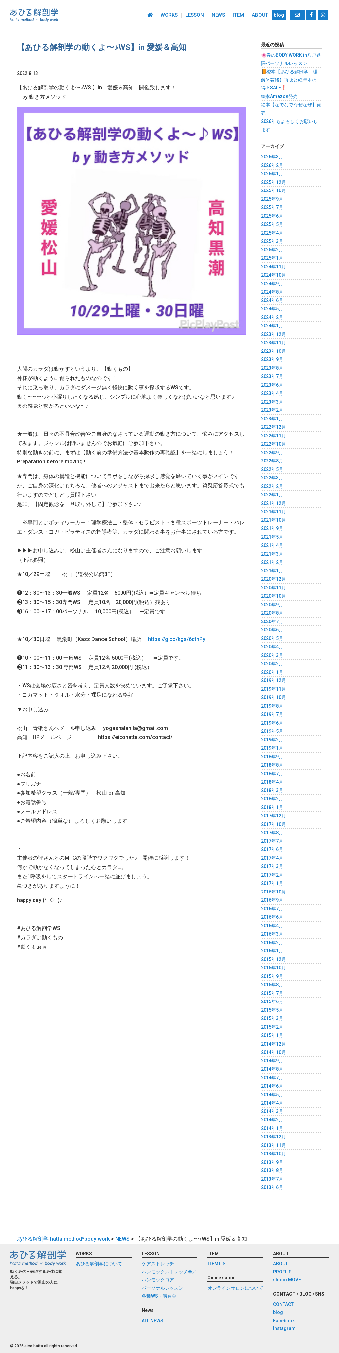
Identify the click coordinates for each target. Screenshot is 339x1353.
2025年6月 (272, 216)
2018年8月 (272, 765)
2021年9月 (272, 528)
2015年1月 (272, 1035)
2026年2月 (272, 165)
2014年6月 (272, 1086)
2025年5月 (272, 224)
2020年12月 (273, 579)
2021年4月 (272, 545)
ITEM (238, 15)
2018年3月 (272, 790)
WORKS (169, 15)
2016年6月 (272, 917)
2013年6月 (272, 1187)
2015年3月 (272, 1018)
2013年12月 (273, 1136)
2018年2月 (272, 798)
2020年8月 (272, 613)
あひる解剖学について (99, 1264)
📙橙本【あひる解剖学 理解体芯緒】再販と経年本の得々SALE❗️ (289, 79)
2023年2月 (272, 410)
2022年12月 (273, 427)
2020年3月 (272, 655)
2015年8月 (272, 984)
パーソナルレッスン (162, 1288)
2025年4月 (272, 233)
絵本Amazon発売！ (281, 96)
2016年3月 (272, 934)
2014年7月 (272, 1077)
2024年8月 (272, 292)
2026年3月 (272, 156)
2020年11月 (273, 587)
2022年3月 (272, 477)
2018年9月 (272, 756)
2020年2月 (272, 663)
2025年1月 (272, 258)
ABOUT (260, 15)
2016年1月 (272, 950)
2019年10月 (273, 697)
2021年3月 (272, 554)
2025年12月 (273, 182)
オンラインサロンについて (235, 1288)
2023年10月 (273, 351)
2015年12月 (273, 959)
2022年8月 (272, 460)
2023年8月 (272, 368)
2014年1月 (272, 1128)
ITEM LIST (217, 1264)
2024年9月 (272, 283)
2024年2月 (272, 317)
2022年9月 (272, 452)
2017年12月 (273, 815)
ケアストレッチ (158, 1264)
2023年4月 (272, 393)
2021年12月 (273, 503)
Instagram (284, 1328)
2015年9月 (272, 976)
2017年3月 (272, 866)
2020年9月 (272, 604)
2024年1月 (272, 325)
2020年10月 (273, 596)
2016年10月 (273, 891)
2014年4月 (272, 1103)
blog (279, 15)
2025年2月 (272, 249)
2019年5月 (272, 731)
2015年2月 (272, 1027)
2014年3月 (272, 1111)
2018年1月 (272, 807)
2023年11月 (273, 342)
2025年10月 (273, 190)
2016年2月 (272, 942)
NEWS (218, 15)
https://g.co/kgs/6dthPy (176, 639)
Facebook (284, 1320)
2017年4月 (272, 858)
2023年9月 (272, 359)
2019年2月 (272, 739)
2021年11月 (273, 511)
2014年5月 (272, 1094)
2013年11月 (273, 1145)
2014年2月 (272, 1119)
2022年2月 (272, 486)
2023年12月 (273, 334)
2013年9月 (272, 1162)
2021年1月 (272, 570)
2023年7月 (272, 376)
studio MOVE (287, 1280)
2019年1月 (272, 748)
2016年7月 (272, 908)
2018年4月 (272, 782)
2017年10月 (273, 824)
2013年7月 (272, 1179)
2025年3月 (272, 241)
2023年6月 (272, 385)
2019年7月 (272, 714)
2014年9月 (272, 1060)
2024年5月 (272, 308)
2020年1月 (272, 672)
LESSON (194, 15)
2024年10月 (273, 275)
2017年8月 (272, 832)
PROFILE (282, 1271)
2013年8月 (272, 1170)
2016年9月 (272, 900)
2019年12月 (273, 680)
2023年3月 (272, 402)
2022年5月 (272, 469)
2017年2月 (272, 875)
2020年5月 (272, 638)
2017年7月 (272, 841)
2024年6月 (272, 300)
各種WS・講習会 (159, 1296)
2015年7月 (272, 993)
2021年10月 (273, 520)
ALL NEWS (152, 1320)
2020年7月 (272, 621)
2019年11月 (273, 689)
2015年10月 (273, 967)
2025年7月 (272, 207)
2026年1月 (272, 173)
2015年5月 (272, 1010)
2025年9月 (272, 199)
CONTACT (283, 1304)
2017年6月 (272, 849)
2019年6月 (272, 723)
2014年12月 (273, 1044)
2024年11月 (273, 266)
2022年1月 (272, 494)
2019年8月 (272, 706)
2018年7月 (272, 773)
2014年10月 (273, 1052)
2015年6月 (272, 1001)
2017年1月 (272, 883)
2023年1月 (272, 418)
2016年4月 (272, 925)
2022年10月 (273, 444)
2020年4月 (272, 646)
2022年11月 (273, 435)
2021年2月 (272, 562)
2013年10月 (273, 1153)
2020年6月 (272, 629)
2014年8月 (272, 1069)
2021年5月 (272, 537)
